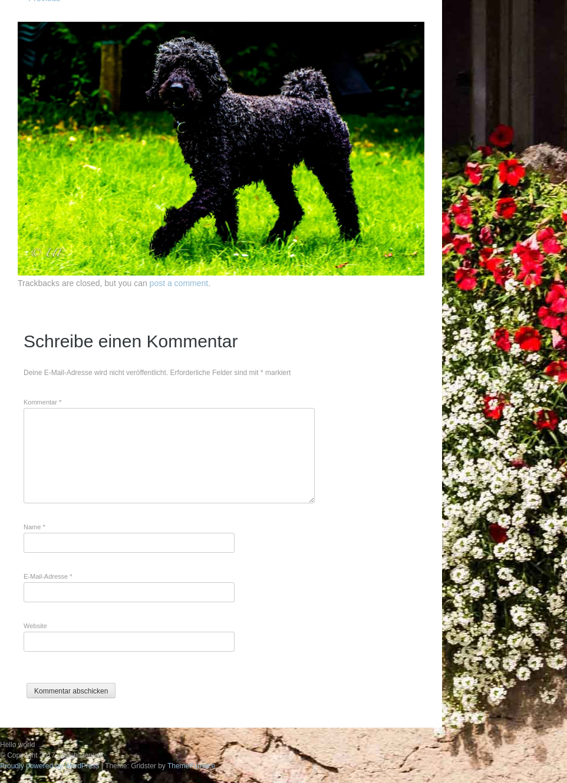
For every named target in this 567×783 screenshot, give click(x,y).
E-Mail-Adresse (48, 576)
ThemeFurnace (191, 766)
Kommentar (42, 402)
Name (34, 526)
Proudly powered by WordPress (50, 766)
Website (35, 625)
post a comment (179, 283)
